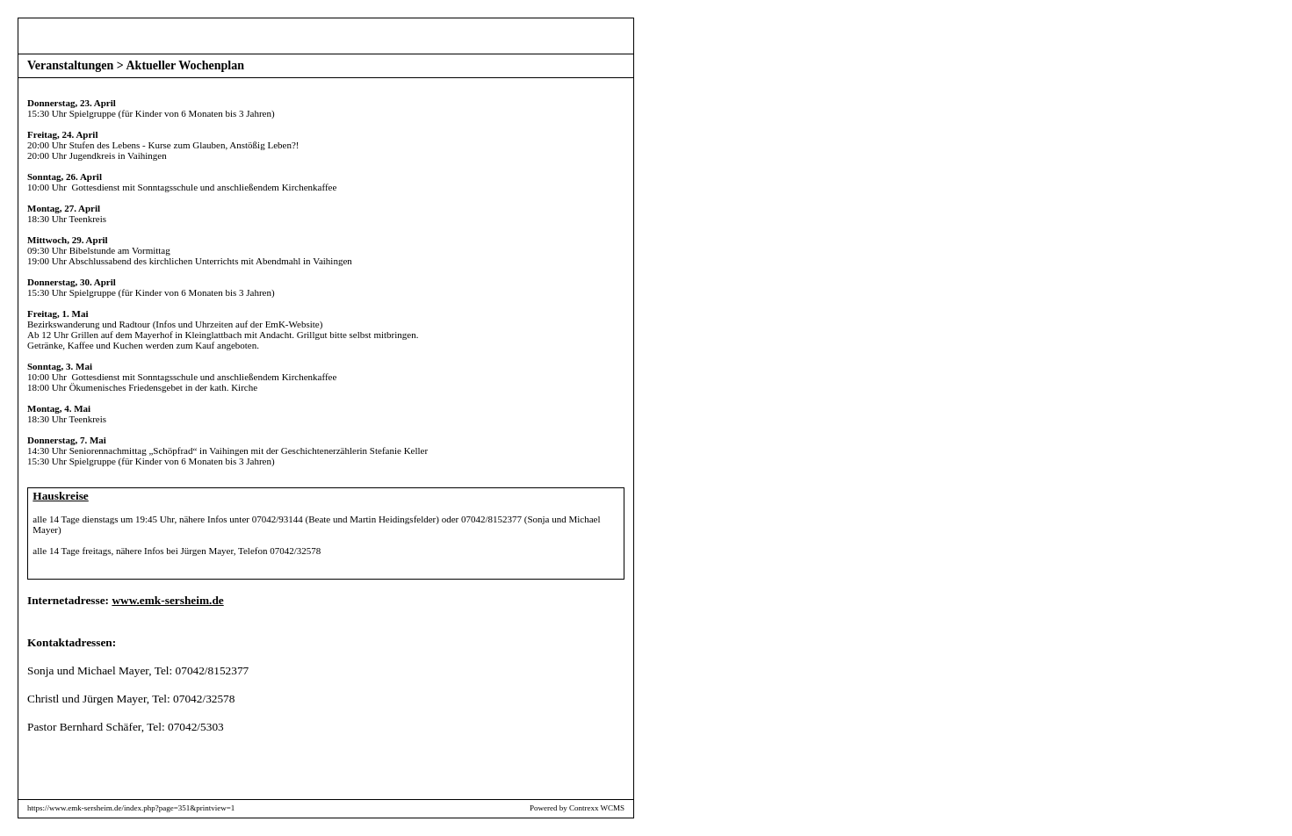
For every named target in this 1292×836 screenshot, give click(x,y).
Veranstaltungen (70, 65)
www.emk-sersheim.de (167, 600)
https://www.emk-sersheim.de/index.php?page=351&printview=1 (131, 808)
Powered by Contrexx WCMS (577, 808)
